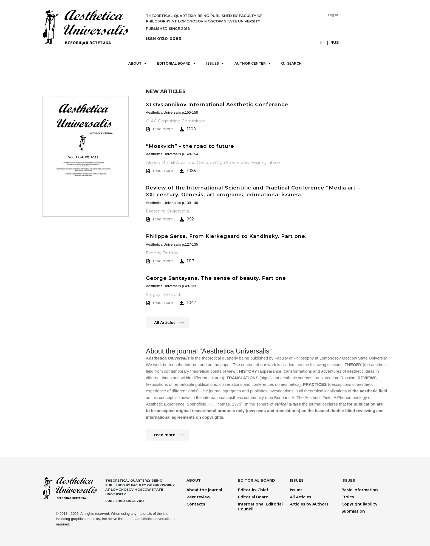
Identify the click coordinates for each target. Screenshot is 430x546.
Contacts (195, 504)
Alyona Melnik (160, 162)
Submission (353, 511)
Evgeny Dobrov (162, 252)
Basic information (359, 489)
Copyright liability (359, 504)
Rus (334, 42)
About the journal (204, 489)
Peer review (198, 497)
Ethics (347, 497)
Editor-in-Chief (253, 489)
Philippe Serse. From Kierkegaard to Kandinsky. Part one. (226, 236)
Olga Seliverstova (233, 162)
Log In (333, 15)
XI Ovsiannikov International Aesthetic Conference (217, 105)
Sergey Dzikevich (164, 294)
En (323, 42)
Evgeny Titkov (265, 162)
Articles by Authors (309, 504)
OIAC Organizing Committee (176, 120)
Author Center (250, 63)
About (135, 63)
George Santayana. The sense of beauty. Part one (216, 278)
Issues (212, 63)
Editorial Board (174, 63)
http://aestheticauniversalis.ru (151, 519)
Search (294, 63)
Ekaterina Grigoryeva (167, 211)
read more (163, 129)
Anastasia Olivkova (195, 162)
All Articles (165, 322)
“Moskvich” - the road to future (190, 146)
